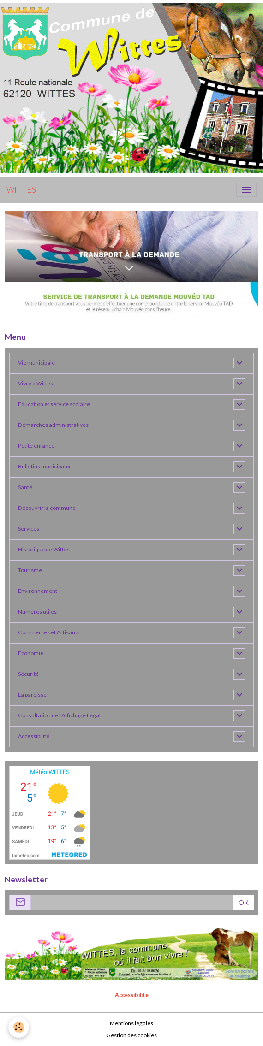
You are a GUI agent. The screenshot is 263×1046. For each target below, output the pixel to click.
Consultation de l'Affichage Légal (59, 715)
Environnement (37, 590)
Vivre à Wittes (35, 383)
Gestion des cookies (131, 1035)
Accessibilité (33, 736)
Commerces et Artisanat (49, 632)
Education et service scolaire (54, 404)
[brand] (21, 190)
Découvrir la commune (47, 507)
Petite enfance (36, 445)
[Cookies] (18, 1027)
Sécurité (28, 673)
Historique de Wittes (44, 549)
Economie (30, 653)
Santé (25, 487)
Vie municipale (36, 362)
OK (244, 902)
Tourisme (30, 570)
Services (28, 528)
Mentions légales (131, 1023)
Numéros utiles (37, 611)
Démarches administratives (53, 424)
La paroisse (32, 694)
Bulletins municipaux (44, 466)
